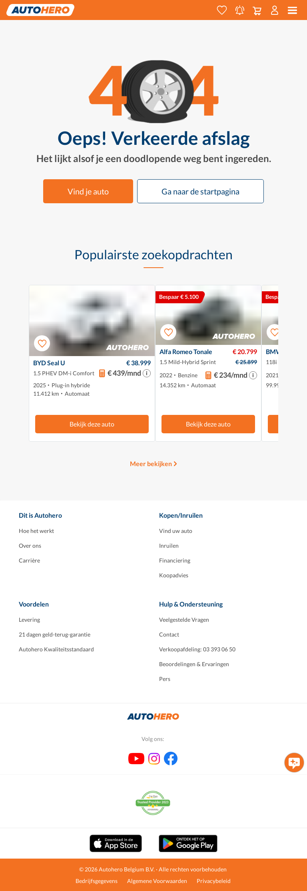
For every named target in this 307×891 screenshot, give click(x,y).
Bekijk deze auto (92, 424)
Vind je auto (88, 191)
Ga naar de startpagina (200, 191)
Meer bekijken (151, 463)
